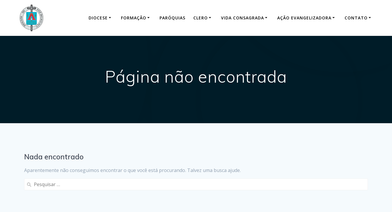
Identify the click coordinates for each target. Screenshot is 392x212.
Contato (356, 18)
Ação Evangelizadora (304, 18)
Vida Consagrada (242, 18)
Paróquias (172, 18)
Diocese (98, 18)
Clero (200, 18)
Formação (133, 18)
